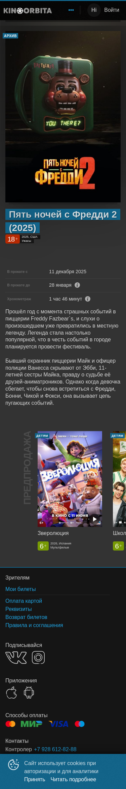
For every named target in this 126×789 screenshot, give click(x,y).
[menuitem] (71, 10)
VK (16, 657)
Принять (34, 779)
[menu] (67, 10)
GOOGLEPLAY (29, 692)
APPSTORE (11, 692)
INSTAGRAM (38, 657)
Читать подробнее (73, 779)
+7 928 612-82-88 (55, 749)
